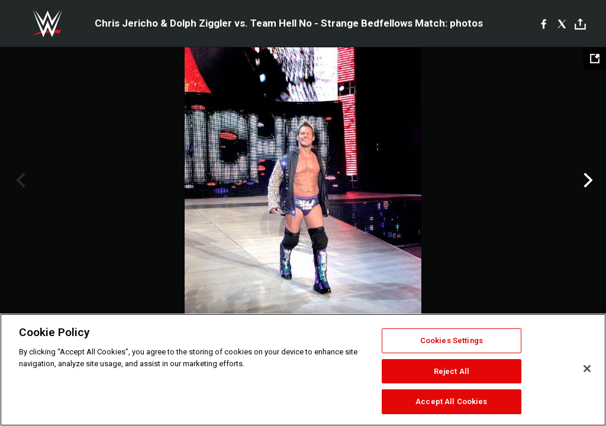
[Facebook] (543, 24)
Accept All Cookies (451, 401)
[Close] (587, 369)
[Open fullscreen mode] (595, 58)
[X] (562, 24)
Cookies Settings (451, 340)
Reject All (451, 371)
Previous (19, 180)
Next (586, 180)
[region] (303, 370)
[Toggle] (580, 24)
